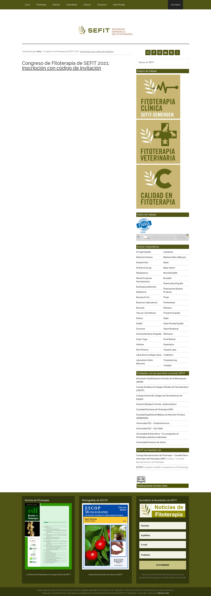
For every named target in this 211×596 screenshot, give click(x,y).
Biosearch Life (142, 297)
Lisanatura (168, 252)
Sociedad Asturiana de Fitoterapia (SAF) (154, 409)
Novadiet (167, 278)
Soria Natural (169, 339)
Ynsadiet (167, 365)
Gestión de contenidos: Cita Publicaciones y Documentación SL (149, 590)
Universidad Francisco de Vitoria (151, 442)
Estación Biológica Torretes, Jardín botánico (156, 404)
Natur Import (169, 268)
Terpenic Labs (169, 350)
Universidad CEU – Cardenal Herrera (152, 423)
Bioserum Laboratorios (146, 302)
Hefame (140, 344)
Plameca (167, 308)
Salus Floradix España (173, 323)
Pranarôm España (171, 313)
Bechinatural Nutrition (146, 287)
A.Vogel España (143, 252)
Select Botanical (170, 329)
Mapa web (46, 593)
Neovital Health (170, 273)
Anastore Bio (142, 262)
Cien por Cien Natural (146, 313)
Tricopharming (170, 360)
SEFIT (105, 31)
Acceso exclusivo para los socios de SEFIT (106, 574)
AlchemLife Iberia (144, 257)
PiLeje (166, 297)
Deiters (139, 318)
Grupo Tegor (142, 339)
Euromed (140, 329)
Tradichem (168, 355)
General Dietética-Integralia (148, 334)
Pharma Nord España (173, 283)
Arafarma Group (144, 268)
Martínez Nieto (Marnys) (174, 257)
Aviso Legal (142, 593)
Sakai (166, 318)
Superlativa (168, 344)
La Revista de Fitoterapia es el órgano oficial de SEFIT (48, 574)
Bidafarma (141, 292)
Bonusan (140, 308)
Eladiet (139, 323)
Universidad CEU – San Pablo (149, 428)
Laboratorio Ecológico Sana (148, 355)
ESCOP (139, 467)
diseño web (158, 593)
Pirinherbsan (169, 302)
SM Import (168, 334)
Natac (166, 262)
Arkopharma (142, 273)
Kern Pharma (142, 350)
